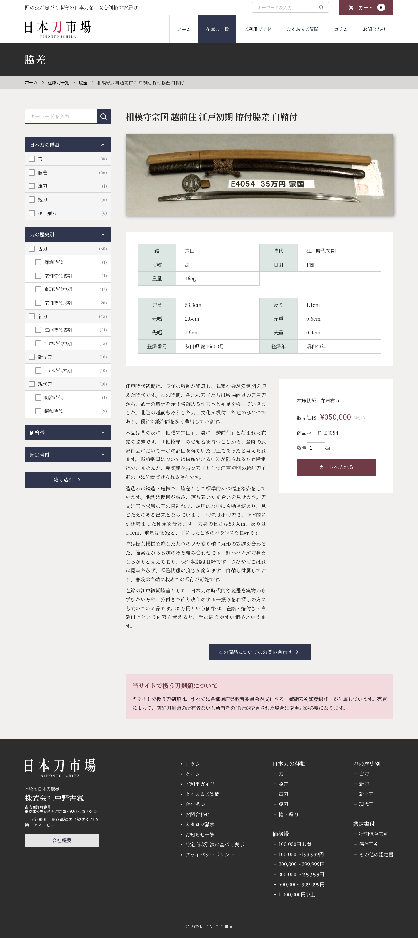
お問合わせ (374, 29)
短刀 (42, 199)
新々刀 (45, 357)
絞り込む (68, 480)
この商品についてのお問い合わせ (259, 652)
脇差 (83, 82)
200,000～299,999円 (302, 864)
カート (371, 7)
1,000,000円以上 (297, 894)
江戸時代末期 (58, 370)
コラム (341, 29)
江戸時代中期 (58, 343)
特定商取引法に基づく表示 (214, 844)
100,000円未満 (295, 844)
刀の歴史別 (68, 234)
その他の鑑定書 (376, 854)
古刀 (42, 248)
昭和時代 (53, 411)
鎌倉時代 (53, 262)
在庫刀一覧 (217, 29)
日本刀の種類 (68, 144)
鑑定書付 (68, 454)
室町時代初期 (58, 275)
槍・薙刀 (47, 213)
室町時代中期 (58, 289)
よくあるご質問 (303, 29)
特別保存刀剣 (374, 833)
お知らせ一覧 (200, 834)
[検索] (321, 7)
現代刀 (45, 384)
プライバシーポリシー (209, 854)
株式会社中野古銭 (54, 797)
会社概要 (62, 840)
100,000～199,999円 (301, 854)
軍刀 (42, 186)
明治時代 (53, 397)
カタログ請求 (200, 824)
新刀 (42, 316)
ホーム (184, 29)
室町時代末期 (58, 302)
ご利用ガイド (258, 29)
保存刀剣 (369, 844)
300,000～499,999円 (301, 874)
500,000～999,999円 (302, 884)
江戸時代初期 (58, 330)
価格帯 (68, 432)
